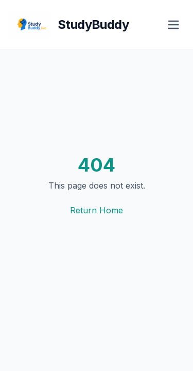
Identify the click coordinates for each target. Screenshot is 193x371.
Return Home (96, 210)
